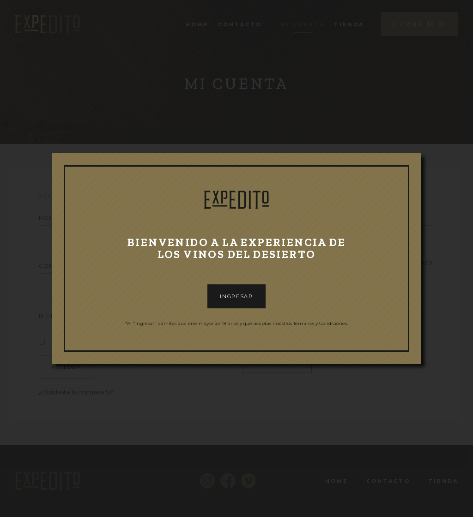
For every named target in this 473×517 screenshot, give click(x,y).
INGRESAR (236, 296)
